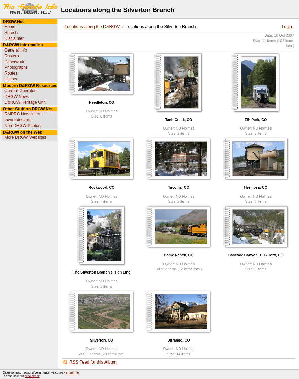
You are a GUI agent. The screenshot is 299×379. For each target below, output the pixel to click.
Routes (11, 73)
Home (9, 26)
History (10, 79)
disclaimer (32, 376)
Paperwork (14, 61)
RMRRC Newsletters (23, 114)
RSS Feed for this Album (93, 362)
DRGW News (16, 96)
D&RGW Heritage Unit (24, 102)
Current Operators (21, 90)
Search (11, 32)
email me (72, 372)
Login (286, 26)
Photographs (16, 67)
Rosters (11, 56)
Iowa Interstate (18, 120)
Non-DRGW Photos (22, 125)
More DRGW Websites (25, 137)
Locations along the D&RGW (92, 26)
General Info (15, 50)
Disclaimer (14, 38)
